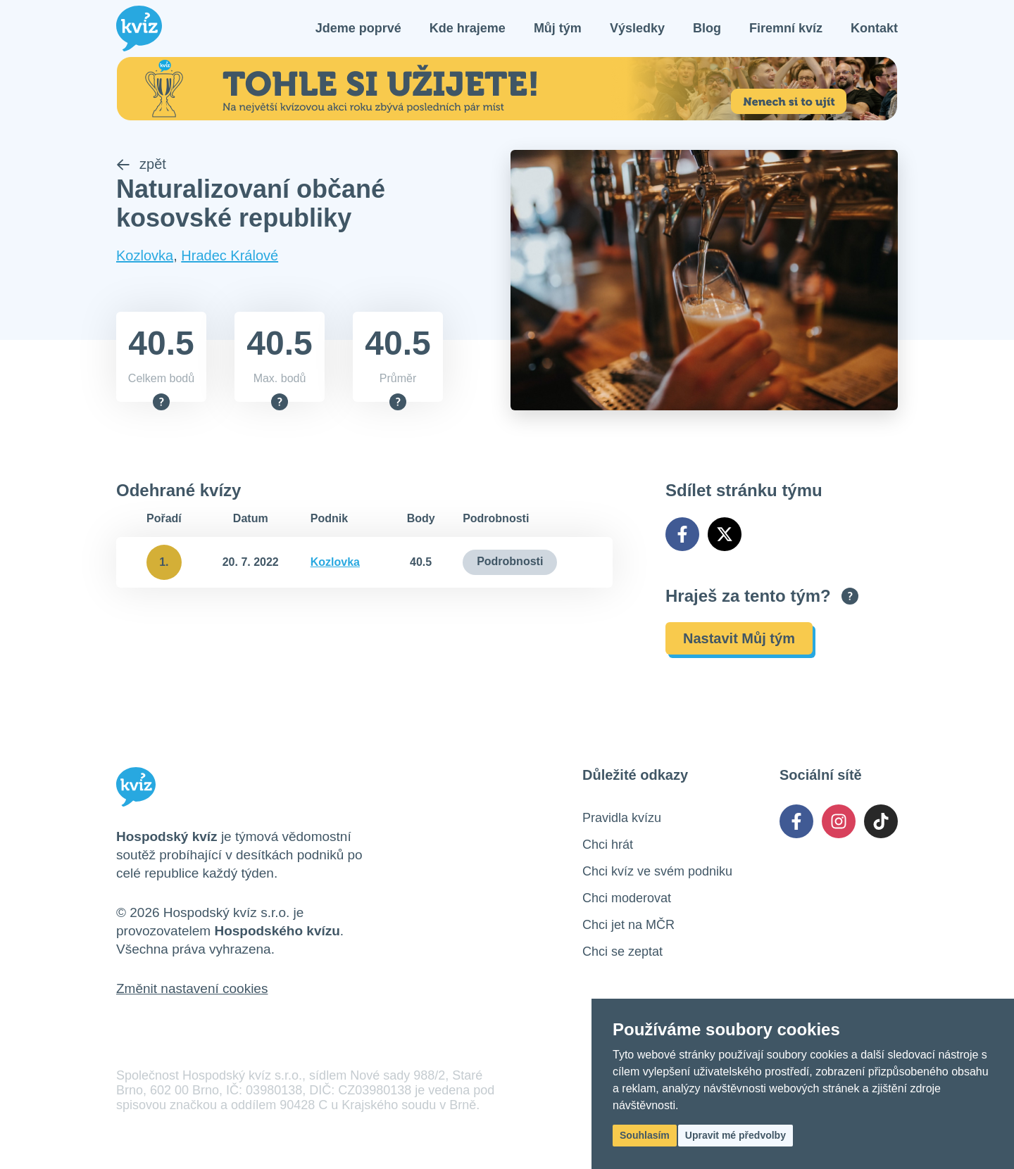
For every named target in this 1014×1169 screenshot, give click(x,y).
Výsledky (637, 28)
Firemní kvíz (785, 28)
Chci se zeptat (622, 951)
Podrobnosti (510, 561)
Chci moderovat (626, 898)
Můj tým (558, 28)
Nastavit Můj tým (739, 638)
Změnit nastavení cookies (192, 988)
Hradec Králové (229, 255)
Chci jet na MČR (628, 925)
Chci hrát (607, 845)
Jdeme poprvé (358, 28)
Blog (707, 28)
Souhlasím (645, 1135)
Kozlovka (144, 255)
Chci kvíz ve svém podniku (657, 871)
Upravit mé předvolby (735, 1135)
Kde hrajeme (468, 28)
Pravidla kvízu (621, 818)
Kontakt (874, 28)
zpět (141, 164)
